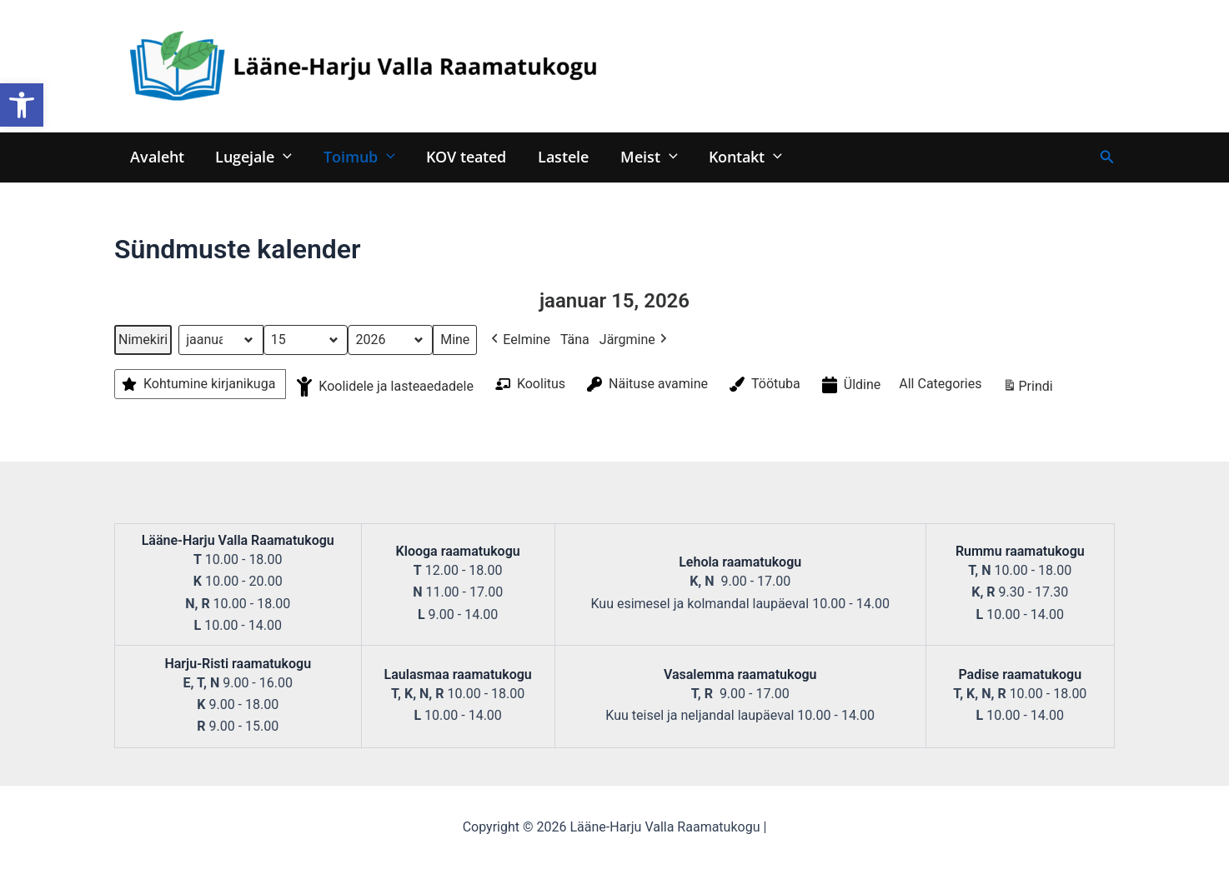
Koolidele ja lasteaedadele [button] (383, 386)
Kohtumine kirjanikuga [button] (196, 384)
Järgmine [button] (634, 340)
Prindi (1027, 388)
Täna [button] (574, 339)
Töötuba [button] (763, 384)
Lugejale (251, 156)
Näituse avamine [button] (646, 384)
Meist (641, 156)
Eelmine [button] (519, 340)
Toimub (356, 156)
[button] (21, 105)
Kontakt (736, 156)
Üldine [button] (850, 385)
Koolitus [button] (528, 384)
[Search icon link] (1107, 157)
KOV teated (462, 156)
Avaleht (156, 156)
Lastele (557, 156)
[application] (281, 156)
